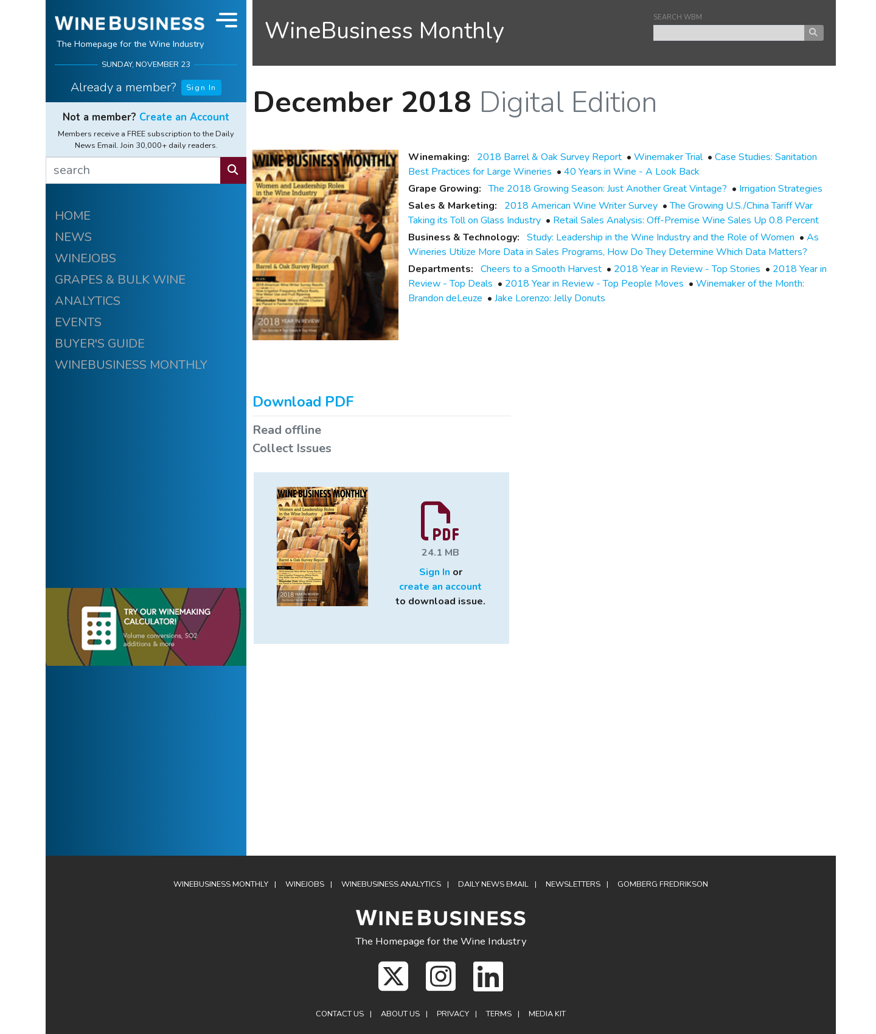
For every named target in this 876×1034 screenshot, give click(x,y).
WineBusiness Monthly (384, 30)
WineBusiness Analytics (391, 884)
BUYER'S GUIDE (100, 343)
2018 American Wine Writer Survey (581, 205)
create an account (440, 586)
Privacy (453, 1013)
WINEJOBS (85, 258)
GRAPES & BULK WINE (120, 279)
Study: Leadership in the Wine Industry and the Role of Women (660, 237)
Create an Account (184, 117)
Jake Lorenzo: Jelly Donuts (550, 298)
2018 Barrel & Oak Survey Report (549, 157)
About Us (400, 1013)
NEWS (73, 237)
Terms (499, 1013)
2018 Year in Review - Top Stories (687, 269)
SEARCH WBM (677, 17)
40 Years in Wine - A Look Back (632, 171)
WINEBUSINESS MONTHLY (131, 365)
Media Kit (547, 1013)
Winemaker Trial (668, 157)
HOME (73, 216)
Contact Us (340, 1013)
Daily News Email (493, 884)
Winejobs (304, 884)
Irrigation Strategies (780, 188)
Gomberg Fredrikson (662, 884)
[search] (133, 170)
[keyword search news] (729, 33)
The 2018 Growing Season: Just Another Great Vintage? (607, 188)
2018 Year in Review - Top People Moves (594, 283)
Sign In (201, 87)
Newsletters (573, 884)
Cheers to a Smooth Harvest (541, 269)
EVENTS (78, 322)
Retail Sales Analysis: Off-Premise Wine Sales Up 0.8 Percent (686, 220)
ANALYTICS (87, 301)
